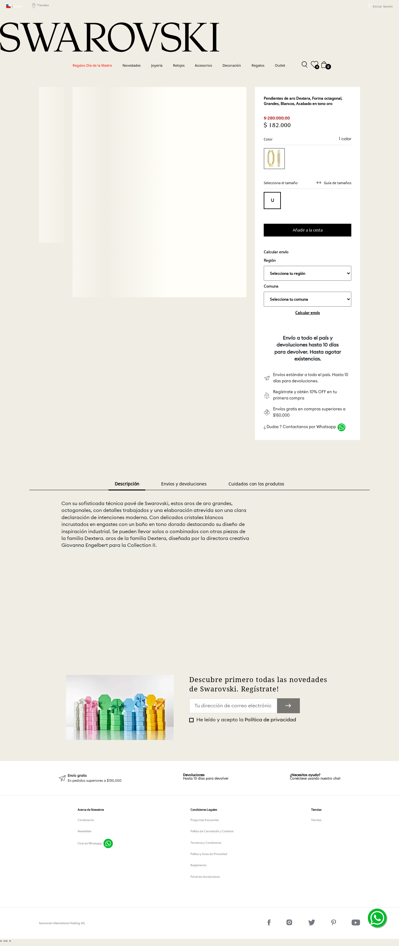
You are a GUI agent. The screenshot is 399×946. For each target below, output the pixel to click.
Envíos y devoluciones (184, 484)
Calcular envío (307, 312)
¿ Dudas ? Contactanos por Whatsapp (300, 427)
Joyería (156, 65)
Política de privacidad (270, 719)
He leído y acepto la (245, 719)
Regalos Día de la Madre (92, 65)
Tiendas (40, 6)
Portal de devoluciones (205, 877)
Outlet (280, 65)
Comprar (307, 230)
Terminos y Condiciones (205, 843)
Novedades (132, 65)
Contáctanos (86, 820)
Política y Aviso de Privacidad (208, 854)
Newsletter (85, 831)
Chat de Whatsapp (90, 843)
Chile (14, 6)
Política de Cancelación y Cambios (211, 831)
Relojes (179, 65)
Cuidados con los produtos (256, 484)
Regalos (258, 65)
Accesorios (203, 65)
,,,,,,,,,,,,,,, (307, 273)
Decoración (232, 65)
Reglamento (198, 865)
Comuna (307, 295)
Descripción (127, 484)
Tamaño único (272, 200)
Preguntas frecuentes (204, 820)
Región (307, 269)
